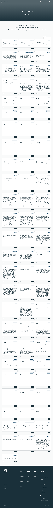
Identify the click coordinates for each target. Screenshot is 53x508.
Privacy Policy (14, 505)
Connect (28, 471)
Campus (45, 36)
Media (5, 486)
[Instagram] (7, 492)
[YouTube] (9, 492)
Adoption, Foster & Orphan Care (44, 477)
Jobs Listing (21, 486)
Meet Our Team (22, 483)
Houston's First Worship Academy (45, 500)
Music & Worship (22, 481)
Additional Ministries (44, 487)
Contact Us (21, 488)
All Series (35, 476)
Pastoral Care (42, 482)
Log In (5, 488)
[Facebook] (4, 492)
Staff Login (43, 505)
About (21, 471)
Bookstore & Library (43, 492)
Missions (42, 479)
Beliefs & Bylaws (22, 476)
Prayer (28, 481)
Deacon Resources (43, 484)
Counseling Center (43, 498)
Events (28, 476)
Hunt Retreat (42, 490)
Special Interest (43, 474)
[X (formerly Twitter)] (5, 492)
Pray (15, 61)
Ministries (42, 471)
